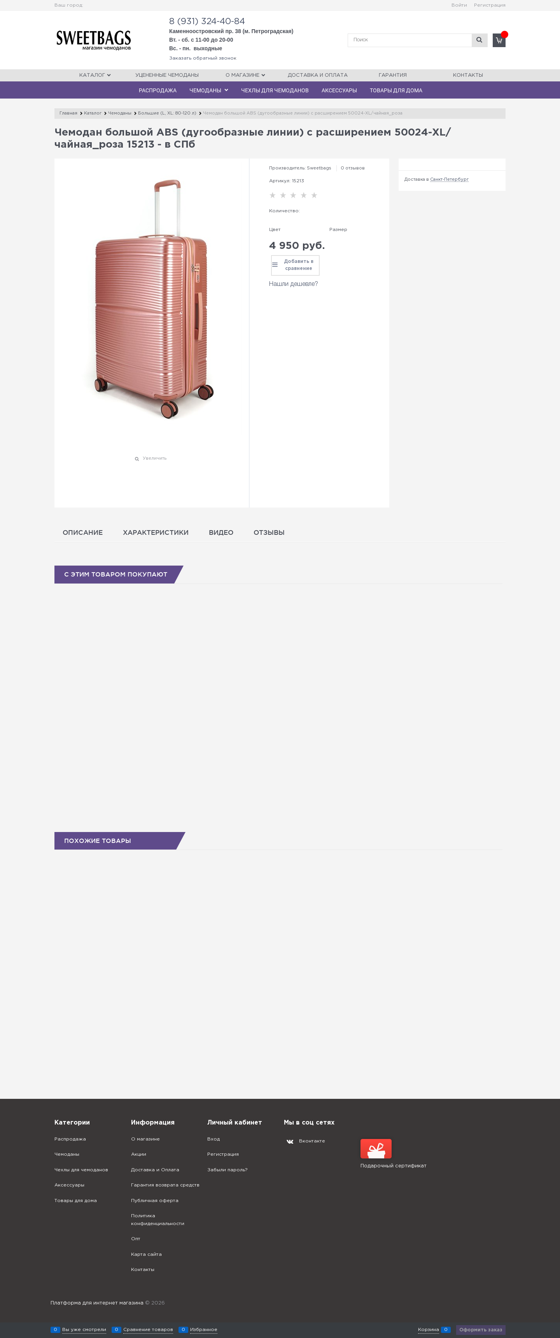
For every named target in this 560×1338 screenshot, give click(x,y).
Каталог (92, 75)
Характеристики (156, 532)
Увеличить (154, 458)
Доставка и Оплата (318, 75)
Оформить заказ (480, 1330)
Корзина (428, 1330)
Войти (459, 5)
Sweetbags (319, 168)
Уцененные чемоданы (167, 75)
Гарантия (393, 75)
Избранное (203, 1330)
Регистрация (490, 5)
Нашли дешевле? (293, 284)
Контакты (468, 75)
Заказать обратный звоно (201, 58)
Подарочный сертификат (393, 1153)
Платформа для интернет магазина (97, 1303)
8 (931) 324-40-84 (207, 22)
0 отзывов (353, 168)
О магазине (242, 75)
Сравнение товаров (148, 1330)
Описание (83, 532)
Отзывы (269, 532)
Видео (221, 532)
